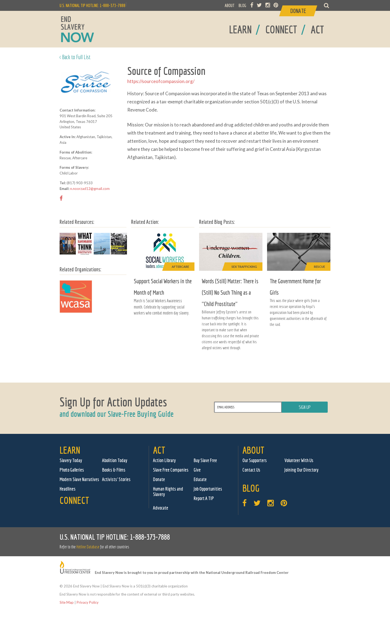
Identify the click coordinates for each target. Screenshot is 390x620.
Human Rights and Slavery (168, 491)
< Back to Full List (75, 56)
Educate (200, 479)
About (253, 450)
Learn (70, 450)
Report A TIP (204, 498)
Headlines (68, 489)
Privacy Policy (88, 602)
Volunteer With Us (298, 460)
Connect (74, 500)
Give (197, 470)
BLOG (242, 5)
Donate (159, 479)
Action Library (164, 460)
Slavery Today (71, 460)
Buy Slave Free (205, 460)
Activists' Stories (116, 479)
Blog (250, 488)
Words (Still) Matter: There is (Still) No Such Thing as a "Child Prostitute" (230, 292)
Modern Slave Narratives (79, 479)
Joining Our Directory (301, 470)
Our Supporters (254, 460)
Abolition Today (114, 460)
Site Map (67, 602)
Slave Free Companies (170, 470)
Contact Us (251, 470)
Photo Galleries (72, 470)
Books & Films (113, 470)
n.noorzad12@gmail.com (90, 188)
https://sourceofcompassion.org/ (160, 81)
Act (159, 450)
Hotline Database (87, 546)
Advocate (160, 508)
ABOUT (230, 5)
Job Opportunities (208, 489)
